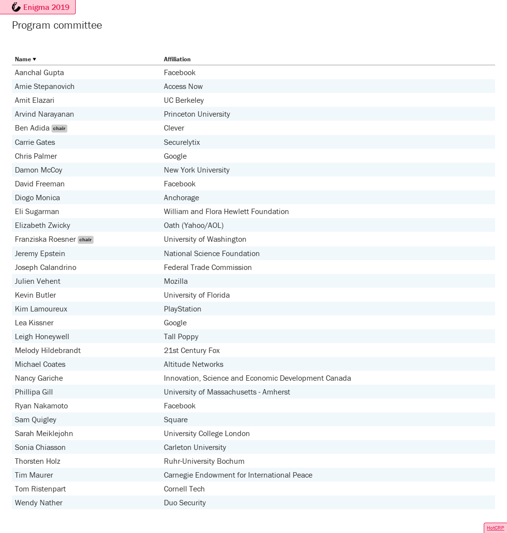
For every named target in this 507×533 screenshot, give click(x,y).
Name (23, 59)
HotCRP (495, 527)
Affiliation (177, 59)
